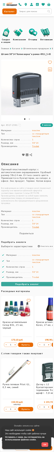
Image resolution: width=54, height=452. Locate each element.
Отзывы (32, 39)
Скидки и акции (5, 40)
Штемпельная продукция (36, 48)
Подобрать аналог (27, 284)
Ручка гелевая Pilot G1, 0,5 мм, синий (16, 386)
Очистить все (45, 246)
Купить (26, 344)
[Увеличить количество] (15, 345)
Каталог (16, 48)
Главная (5, 48)
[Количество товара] (11, 344)
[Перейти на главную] (11, 5)
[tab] (24, 119)
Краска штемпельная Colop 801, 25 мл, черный (15, 325)
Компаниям (19, 39)
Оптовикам (46, 39)
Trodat (35, 146)
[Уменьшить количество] (6, 345)
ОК (44, 445)
